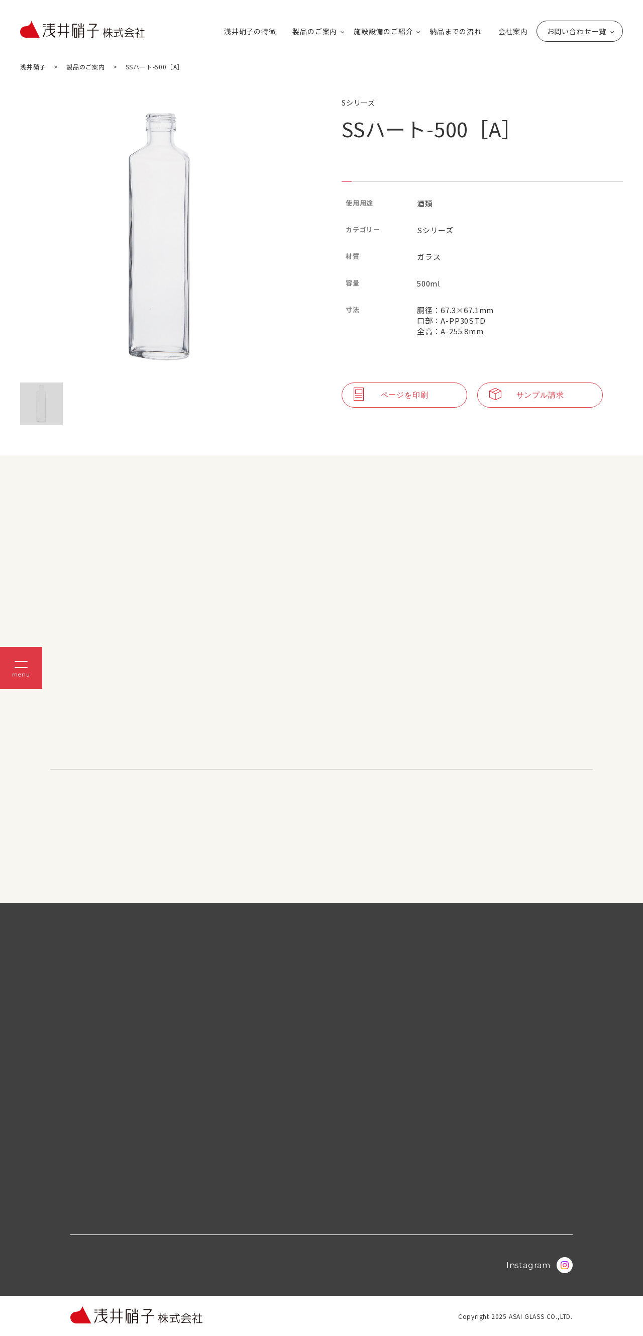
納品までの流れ (456, 31)
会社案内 (513, 31)
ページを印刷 (391, 395)
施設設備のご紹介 (383, 31)
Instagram (539, 1265)
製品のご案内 (314, 31)
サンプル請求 (526, 395)
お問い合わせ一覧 (576, 31)
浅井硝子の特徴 (250, 31)
